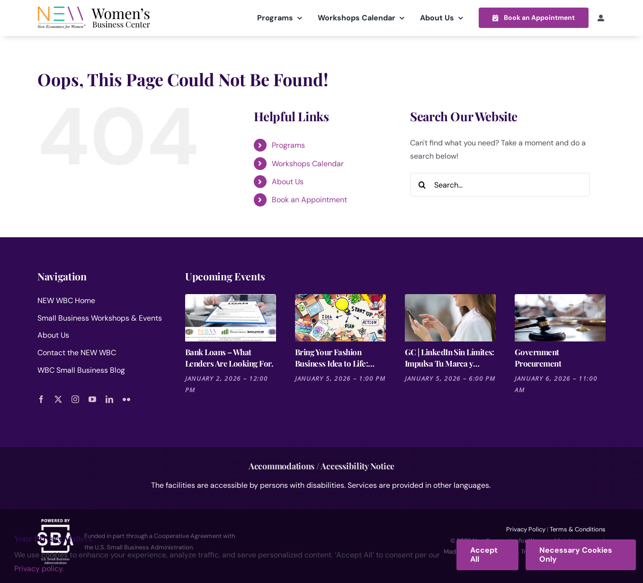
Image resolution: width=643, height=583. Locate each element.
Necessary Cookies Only (575, 554)
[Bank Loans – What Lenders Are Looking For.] (230, 317)
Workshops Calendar (308, 163)
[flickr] (126, 399)
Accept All (484, 554)
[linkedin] (109, 399)
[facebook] (41, 399)
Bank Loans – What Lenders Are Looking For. (229, 357)
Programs (288, 145)
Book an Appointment (309, 200)
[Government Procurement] (560, 317)
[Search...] (500, 184)
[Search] (422, 184)
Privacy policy (38, 569)
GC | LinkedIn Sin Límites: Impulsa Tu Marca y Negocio (449, 357)
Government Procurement (538, 357)
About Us (288, 181)
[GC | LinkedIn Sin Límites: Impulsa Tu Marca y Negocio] (450, 317)
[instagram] (75, 399)
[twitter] (58, 399)
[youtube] (92, 399)
